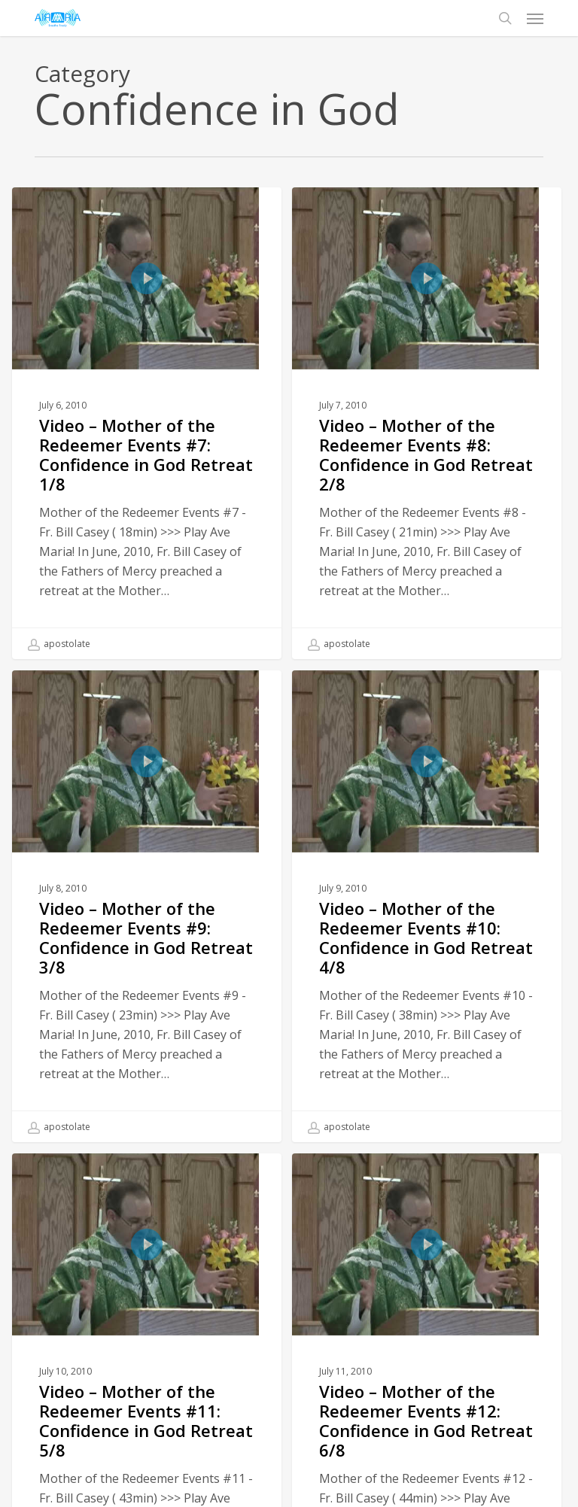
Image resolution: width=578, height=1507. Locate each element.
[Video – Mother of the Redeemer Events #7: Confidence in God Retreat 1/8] (146, 422)
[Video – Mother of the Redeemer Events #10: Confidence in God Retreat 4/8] (426, 909)
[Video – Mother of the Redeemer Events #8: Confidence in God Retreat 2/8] (426, 422)
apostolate (59, 644)
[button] (535, 18)
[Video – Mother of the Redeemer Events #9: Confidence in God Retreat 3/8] (146, 905)
